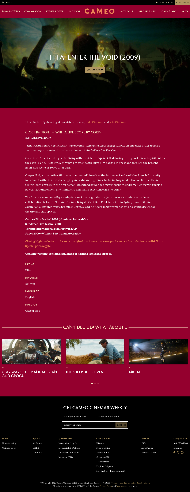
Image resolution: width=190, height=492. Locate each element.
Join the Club (166, 2)
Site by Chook (143, 483)
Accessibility (102, 452)
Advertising (147, 448)
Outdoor (74, 11)
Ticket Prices (102, 461)
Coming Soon (32, 11)
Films (5, 438)
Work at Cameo (149, 452)
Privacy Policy (130, 483)
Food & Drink (103, 448)
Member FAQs (65, 457)
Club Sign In (182, 2)
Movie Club (126, 11)
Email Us (178, 448)
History (100, 443)
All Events (37, 443)
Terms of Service (123, 486)
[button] (92, 383)
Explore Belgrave (105, 466)
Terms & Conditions (68, 452)
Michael (136, 371)
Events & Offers (55, 11)
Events (37, 438)
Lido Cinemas (94, 122)
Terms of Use (117, 483)
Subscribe (121, 425)
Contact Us (180, 438)
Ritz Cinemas (118, 122)
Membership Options (69, 448)
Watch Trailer (95, 69)
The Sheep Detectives (84, 371)
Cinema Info (169, 11)
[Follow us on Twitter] (178, 453)
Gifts (185, 11)
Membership (65, 438)
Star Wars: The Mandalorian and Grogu (29, 373)
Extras (145, 438)
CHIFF (36, 448)
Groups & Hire (147, 11)
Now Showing (11, 11)
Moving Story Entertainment (110, 471)
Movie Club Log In (67, 443)
